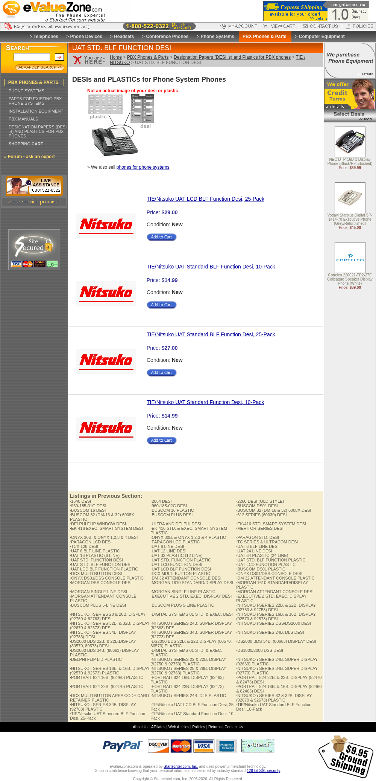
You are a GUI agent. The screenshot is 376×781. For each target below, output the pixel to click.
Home (116, 57)
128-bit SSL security (263, 771)
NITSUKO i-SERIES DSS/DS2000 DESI (273, 623)
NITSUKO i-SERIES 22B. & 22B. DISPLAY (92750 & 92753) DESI (276, 607)
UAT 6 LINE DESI (167, 546)
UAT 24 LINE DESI (254, 551)
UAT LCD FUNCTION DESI (176, 564)
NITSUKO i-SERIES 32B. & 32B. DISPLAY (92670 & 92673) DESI (110, 625)
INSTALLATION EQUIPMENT (36, 111)
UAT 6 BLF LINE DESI (257, 546)
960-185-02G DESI (168, 505)
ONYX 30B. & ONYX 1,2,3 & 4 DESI (104, 537)
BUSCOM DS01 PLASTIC (260, 569)
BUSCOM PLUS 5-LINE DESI (98, 605)
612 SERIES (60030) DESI (261, 515)
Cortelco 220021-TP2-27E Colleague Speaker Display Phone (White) (350, 280)
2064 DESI (160, 501)
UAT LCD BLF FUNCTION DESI (180, 569)
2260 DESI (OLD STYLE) (260, 501)
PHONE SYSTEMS (26, 90)
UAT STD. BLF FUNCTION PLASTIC (270, 560)
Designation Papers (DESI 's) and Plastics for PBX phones (232, 57)
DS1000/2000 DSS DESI (259, 650)
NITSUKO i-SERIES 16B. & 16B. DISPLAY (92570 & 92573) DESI (276, 616)
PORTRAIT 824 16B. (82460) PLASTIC (106, 677)
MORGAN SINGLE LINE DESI (98, 591)
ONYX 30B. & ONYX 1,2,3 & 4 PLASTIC (188, 537)
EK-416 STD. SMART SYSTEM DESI (271, 524)
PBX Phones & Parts (148, 57)
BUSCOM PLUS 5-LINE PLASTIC (182, 605)
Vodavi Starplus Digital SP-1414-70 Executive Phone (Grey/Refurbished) (350, 220)
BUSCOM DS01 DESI (257, 505)
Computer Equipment (322, 36)
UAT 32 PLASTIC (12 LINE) (176, 555)
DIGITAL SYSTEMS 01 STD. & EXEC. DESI (191, 614)
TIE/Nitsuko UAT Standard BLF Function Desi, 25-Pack (211, 334)
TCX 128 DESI (84, 546)
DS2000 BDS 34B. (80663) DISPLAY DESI (276, 641)
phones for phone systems (143, 167)
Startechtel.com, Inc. (181, 766)
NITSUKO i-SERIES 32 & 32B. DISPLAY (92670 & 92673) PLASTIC (274, 697)
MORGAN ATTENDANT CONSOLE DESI (275, 591)
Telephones (45, 36)
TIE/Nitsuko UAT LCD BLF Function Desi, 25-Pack (205, 199)
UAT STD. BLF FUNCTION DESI (101, 564)
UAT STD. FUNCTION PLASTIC (180, 560)
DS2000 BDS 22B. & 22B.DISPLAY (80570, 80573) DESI (103, 643)
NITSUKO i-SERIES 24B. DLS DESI (270, 632)
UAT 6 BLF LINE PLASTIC (95, 551)
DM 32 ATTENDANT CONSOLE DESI (185, 578)
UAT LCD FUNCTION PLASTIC (266, 564)
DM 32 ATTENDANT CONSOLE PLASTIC (275, 578)
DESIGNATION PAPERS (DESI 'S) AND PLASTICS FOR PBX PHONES (38, 131)
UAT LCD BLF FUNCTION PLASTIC (104, 569)
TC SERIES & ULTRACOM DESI (267, 542)
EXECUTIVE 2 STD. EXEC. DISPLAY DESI (191, 596)
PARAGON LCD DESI (91, 542)
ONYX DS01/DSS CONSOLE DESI (269, 573)
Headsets (124, 36)
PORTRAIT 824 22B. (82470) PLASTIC (106, 686)
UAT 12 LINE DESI (168, 551)
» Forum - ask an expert (29, 156)
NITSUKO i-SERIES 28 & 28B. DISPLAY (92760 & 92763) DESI (108, 616)
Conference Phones (167, 36)
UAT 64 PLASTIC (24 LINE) (262, 555)
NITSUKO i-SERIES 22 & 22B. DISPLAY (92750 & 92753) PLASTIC (188, 661)
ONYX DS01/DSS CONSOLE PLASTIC (107, 578)
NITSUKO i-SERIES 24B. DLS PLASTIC (188, 695)
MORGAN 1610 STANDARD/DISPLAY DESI (191, 582)
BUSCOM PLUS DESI (171, 515)
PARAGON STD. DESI (257, 537)
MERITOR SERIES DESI (260, 528)
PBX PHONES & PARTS (33, 82)
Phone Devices (86, 36)
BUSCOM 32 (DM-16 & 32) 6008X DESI (273, 510)
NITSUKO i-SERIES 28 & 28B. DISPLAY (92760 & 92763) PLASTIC (188, 670)
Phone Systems (217, 36)
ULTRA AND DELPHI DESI (175, 524)
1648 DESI (80, 501)
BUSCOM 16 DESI (88, 510)
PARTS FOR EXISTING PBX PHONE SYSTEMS (35, 100)
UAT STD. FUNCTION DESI (96, 560)
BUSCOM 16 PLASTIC (172, 510)
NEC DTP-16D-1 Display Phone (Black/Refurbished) (350, 162)
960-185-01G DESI (88, 505)
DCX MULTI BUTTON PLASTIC (180, 573)
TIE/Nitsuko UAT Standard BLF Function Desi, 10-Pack (211, 267)
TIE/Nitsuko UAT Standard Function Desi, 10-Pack (205, 402)
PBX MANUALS (23, 119)
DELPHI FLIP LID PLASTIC (96, 659)
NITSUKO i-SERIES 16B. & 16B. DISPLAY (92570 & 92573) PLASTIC (110, 670)
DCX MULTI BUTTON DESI (96, 573)
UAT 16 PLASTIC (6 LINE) (95, 555)
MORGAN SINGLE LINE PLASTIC (182, 591)
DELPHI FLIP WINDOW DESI (98, 524)
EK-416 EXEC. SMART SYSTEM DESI (106, 528)
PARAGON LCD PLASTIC (175, 542)
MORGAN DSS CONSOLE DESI (101, 582)
